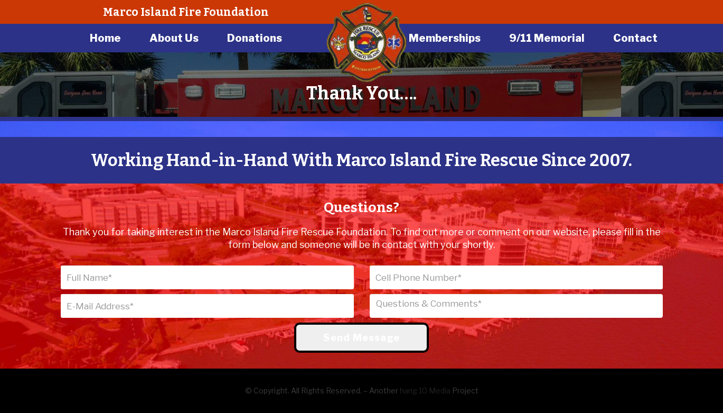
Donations (254, 38)
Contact (635, 38)
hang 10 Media (425, 390)
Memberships (445, 38)
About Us (174, 38)
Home (105, 38)
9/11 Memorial (547, 38)
